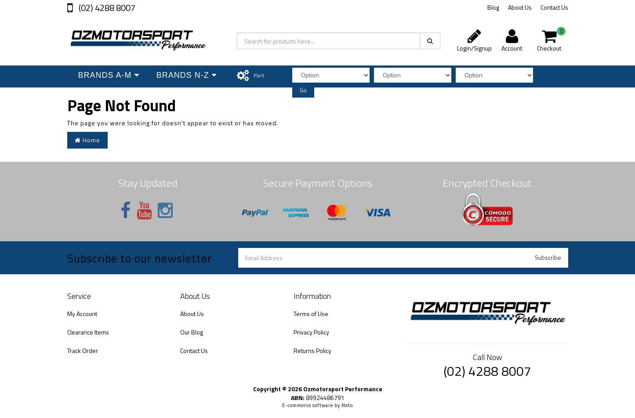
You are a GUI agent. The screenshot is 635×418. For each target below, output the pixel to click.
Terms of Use (311, 313)
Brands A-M (108, 75)
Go (303, 90)
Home (87, 140)
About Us (520, 7)
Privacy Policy (311, 332)
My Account (82, 313)
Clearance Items (88, 332)
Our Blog (191, 332)
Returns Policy (312, 350)
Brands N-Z (186, 75)
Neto (347, 405)
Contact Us (554, 7)
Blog (493, 7)
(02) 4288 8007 (106, 8)
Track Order (82, 350)
